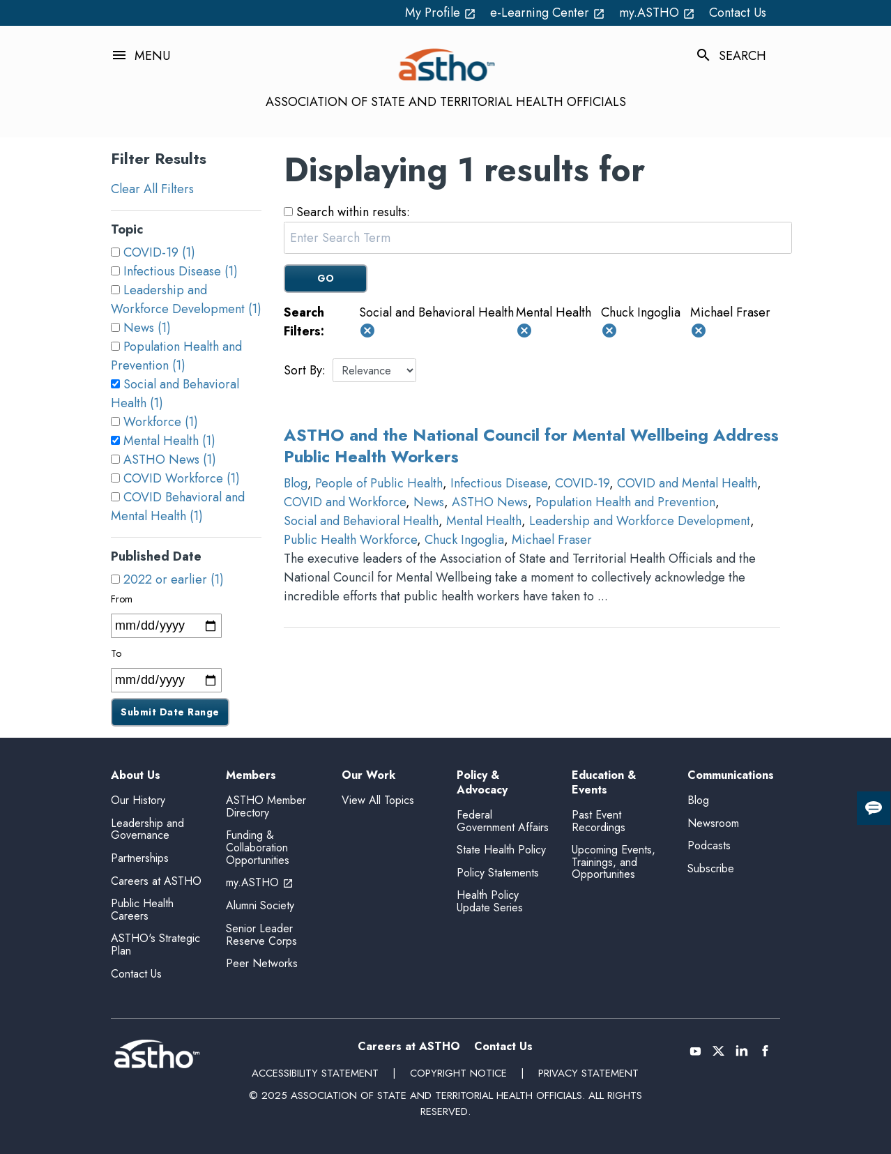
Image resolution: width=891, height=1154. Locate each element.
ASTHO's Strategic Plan (155, 944)
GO (326, 278)
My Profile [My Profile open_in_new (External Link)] (440, 12)
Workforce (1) (160, 422)
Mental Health (483, 521)
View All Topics (378, 800)
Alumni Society (260, 905)
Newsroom (713, 823)
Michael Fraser (552, 540)
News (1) (147, 328)
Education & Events (604, 783)
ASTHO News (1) (169, 459)
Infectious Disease (498, 483)
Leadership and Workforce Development (639, 521)
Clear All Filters (152, 189)
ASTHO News (490, 502)
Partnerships (140, 858)
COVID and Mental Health (687, 483)
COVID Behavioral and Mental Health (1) (178, 506)
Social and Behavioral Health (361, 521)
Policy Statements (498, 873)
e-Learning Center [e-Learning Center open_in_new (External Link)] (547, 12)
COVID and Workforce (345, 502)
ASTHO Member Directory (266, 806)
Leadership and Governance (147, 829)
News (428, 502)
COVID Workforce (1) (181, 478)
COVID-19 (582, 483)
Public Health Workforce (350, 540)
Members (251, 775)
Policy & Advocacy (482, 783)
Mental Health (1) (169, 441)
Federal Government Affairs (503, 821)
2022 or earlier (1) (173, 579)
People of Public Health (379, 483)
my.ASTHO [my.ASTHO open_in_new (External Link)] (657, 12)
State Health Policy (501, 850)
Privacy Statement (588, 1073)
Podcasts (709, 845)
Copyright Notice (458, 1073)
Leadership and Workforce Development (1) (186, 299)
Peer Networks (262, 963)
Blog (295, 483)
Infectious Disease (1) (180, 271)
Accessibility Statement (315, 1073)
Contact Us (737, 12)
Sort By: (305, 370)
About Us (135, 775)
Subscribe (710, 868)
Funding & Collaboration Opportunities (257, 847)
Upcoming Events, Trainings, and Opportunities (613, 862)
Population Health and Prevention (625, 502)
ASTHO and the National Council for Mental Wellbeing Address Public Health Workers (531, 446)
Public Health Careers (142, 909)
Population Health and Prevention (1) (176, 355)
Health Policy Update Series (490, 901)
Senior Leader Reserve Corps (261, 934)
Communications (730, 775)
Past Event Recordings (598, 821)
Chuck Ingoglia (464, 540)
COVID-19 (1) (159, 252)
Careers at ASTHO (156, 881)
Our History (138, 800)
